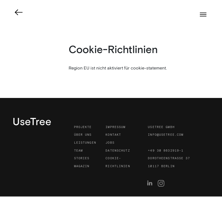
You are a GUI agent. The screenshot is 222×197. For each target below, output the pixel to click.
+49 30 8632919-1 (165, 151)
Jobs (110, 143)
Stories (82, 158)
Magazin (82, 166)
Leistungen (85, 143)
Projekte (83, 127)
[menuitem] (151, 183)
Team (78, 151)
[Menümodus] (203, 14)
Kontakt (113, 135)
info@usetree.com (165, 135)
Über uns (83, 135)
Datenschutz (118, 151)
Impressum (115, 127)
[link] (19, 12)
